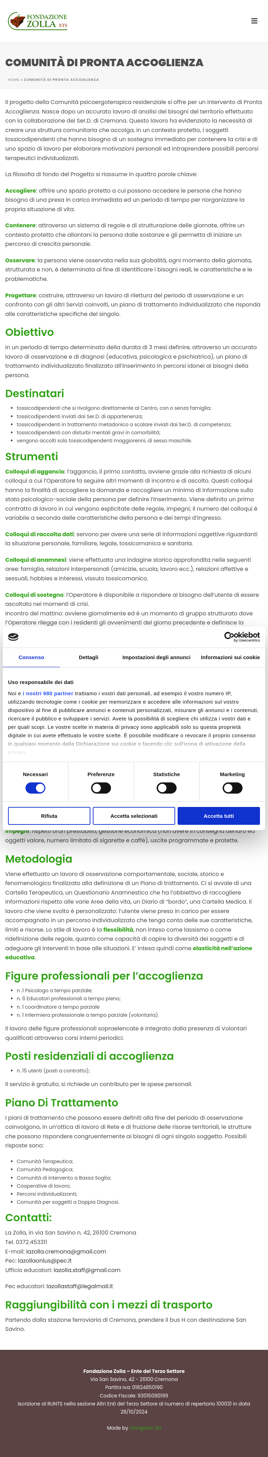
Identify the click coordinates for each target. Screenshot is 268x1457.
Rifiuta (49, 816)
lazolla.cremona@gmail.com (66, 1252)
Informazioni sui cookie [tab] (230, 657)
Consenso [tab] (31, 657)
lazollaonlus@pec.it (45, 1261)
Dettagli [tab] (88, 657)
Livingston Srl (145, 1427)
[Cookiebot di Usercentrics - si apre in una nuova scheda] (229, 637)
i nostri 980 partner (48, 693)
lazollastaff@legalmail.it (79, 1286)
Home (14, 79)
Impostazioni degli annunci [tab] (156, 657)
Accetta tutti (219, 816)
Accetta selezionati (133, 816)
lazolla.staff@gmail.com (87, 1270)
